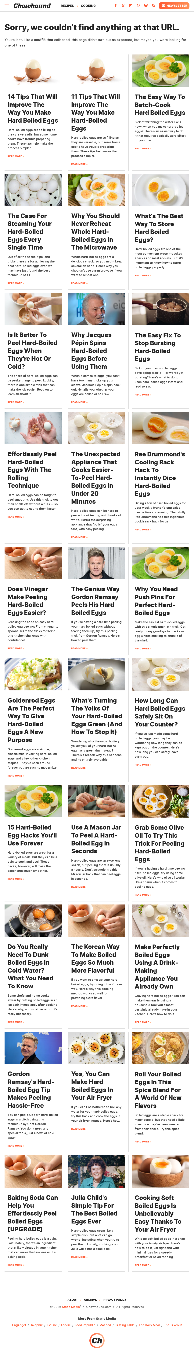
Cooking (88, 6)
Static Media (71, 1307)
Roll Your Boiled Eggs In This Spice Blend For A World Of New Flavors (158, 1090)
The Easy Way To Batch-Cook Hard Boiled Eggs (160, 104)
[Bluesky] (146, 7)
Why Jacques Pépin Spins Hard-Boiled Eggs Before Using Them (91, 350)
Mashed (105, 1325)
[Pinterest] (138, 7)
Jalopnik (36, 1325)
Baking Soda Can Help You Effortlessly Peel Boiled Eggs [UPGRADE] (33, 1213)
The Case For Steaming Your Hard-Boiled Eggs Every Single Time (30, 231)
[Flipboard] (130, 7)
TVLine (52, 1325)
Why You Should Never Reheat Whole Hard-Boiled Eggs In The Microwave (95, 231)
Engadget (19, 1325)
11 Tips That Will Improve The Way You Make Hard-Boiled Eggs (95, 112)
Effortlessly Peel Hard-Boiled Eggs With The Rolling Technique (32, 469)
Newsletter (174, 6)
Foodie (66, 1325)
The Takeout (173, 1325)
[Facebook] (115, 7)
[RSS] (153, 7)
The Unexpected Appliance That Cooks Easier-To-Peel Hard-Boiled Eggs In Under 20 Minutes (95, 477)
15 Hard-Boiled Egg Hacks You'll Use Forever (32, 835)
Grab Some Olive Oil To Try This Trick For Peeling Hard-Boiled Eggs (160, 843)
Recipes (67, 6)
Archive (90, 1299)
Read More (15, 156)
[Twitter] (123, 7)
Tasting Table (125, 1325)
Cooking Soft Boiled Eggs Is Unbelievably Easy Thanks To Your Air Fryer (158, 1213)
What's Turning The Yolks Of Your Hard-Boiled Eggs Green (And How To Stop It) (96, 716)
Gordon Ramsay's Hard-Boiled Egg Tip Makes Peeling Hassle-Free (31, 1089)
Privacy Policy (115, 1299)
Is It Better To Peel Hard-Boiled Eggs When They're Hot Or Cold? (32, 350)
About (72, 1299)
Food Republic (85, 1325)
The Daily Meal (149, 1325)
